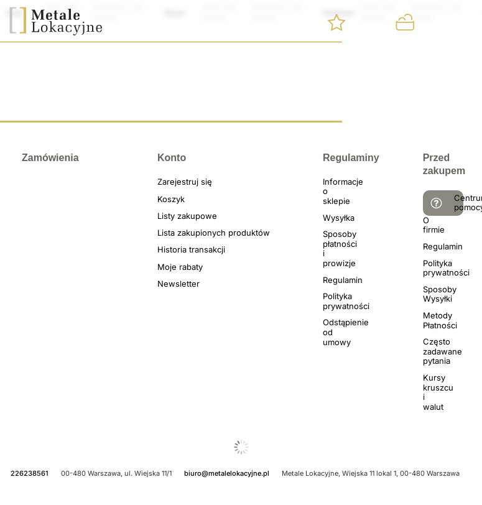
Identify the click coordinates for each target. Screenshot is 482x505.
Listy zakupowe (172, 216)
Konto (171, 157)
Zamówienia (34, 157)
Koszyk (171, 199)
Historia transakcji (172, 249)
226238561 (30, 473)
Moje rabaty (172, 267)
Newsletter (172, 284)
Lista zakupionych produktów (172, 233)
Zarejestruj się (172, 182)
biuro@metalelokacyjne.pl (226, 473)
